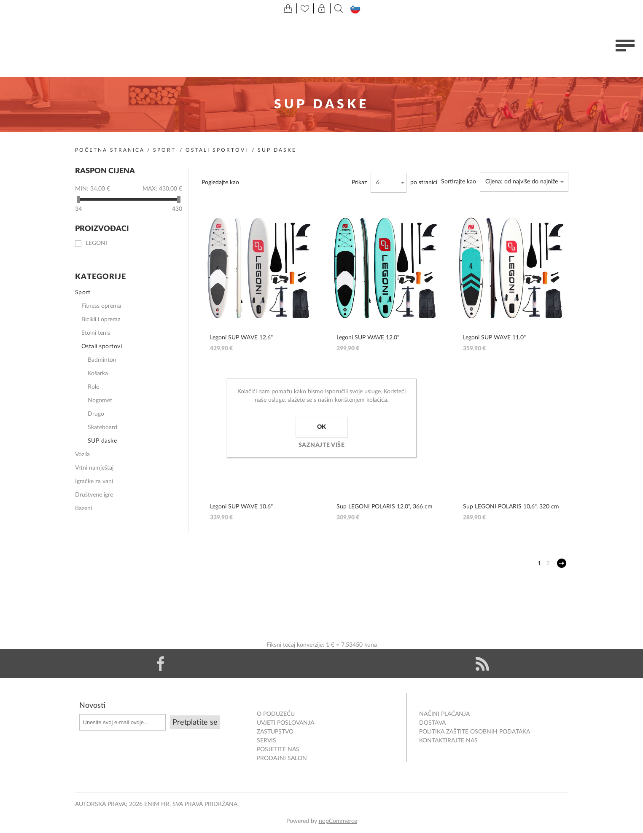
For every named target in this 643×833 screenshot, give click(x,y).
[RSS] (482, 663)
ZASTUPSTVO (275, 732)
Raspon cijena (105, 171)
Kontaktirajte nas (448, 741)
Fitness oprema (101, 306)
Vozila (82, 454)
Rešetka (251, 182)
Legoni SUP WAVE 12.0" (367, 338)
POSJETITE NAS (278, 749)
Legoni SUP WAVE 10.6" (241, 507)
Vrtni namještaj (94, 468)
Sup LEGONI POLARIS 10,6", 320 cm (511, 507)
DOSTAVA (432, 723)
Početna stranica (110, 150)
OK (321, 427)
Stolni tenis (95, 333)
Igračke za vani (94, 481)
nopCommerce (338, 821)
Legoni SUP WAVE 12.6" (241, 338)
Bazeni (83, 508)
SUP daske (102, 441)
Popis (273, 182)
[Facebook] (161, 663)
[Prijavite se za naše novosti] (122, 722)
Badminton (102, 360)
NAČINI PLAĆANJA (444, 714)
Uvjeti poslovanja (285, 723)
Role (93, 387)
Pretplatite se (195, 722)
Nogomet (100, 400)
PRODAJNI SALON (282, 758)
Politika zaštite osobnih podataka (474, 732)
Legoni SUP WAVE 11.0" (494, 338)
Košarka (98, 373)
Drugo (96, 414)
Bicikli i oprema (101, 319)
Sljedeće (561, 563)
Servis (266, 741)
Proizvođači (102, 229)
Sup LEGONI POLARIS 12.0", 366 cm (384, 507)
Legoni (96, 243)
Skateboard (102, 427)
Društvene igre (94, 495)
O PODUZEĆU (276, 714)
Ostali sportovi (217, 150)
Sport (164, 150)
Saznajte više (322, 445)
